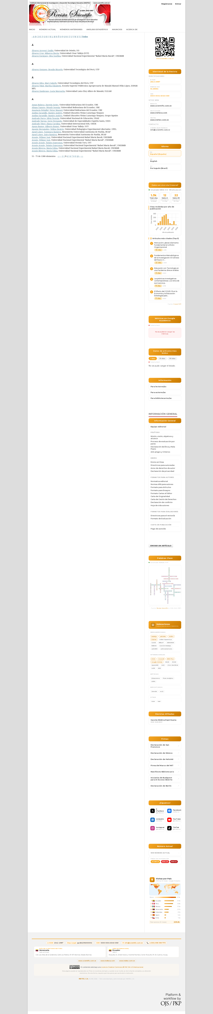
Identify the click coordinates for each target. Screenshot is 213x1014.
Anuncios (117, 29)
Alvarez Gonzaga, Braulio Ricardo (47, 69)
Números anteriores (71, 29)
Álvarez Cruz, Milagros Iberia (45, 53)
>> (82, 156)
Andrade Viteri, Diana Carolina (46, 123)
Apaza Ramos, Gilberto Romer (45, 126)
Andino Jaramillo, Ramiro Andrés (47, 113)
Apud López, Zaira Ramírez (44, 134)
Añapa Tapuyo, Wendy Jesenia (46, 107)
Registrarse (166, 4)
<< (59, 156)
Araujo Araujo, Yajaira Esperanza (47, 142)
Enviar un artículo (160, 546)
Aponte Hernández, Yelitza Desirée (48, 129)
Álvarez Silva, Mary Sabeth (44, 83)
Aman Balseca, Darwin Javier (45, 104)
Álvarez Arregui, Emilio (42, 50)
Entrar (178, 4)
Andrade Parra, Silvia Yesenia (45, 118)
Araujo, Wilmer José (41, 137)
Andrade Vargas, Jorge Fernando (47, 121)
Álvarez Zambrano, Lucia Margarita (48, 91)
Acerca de (131, 29)
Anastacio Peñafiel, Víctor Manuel (47, 110)
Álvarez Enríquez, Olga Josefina (46, 56)
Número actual (47, 29)
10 (78, 156)
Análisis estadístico (97, 29)
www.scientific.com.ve (165, 58)
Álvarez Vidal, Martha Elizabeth (46, 85)
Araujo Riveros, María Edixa (45, 148)
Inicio (32, 29)
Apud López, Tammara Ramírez (46, 132)
